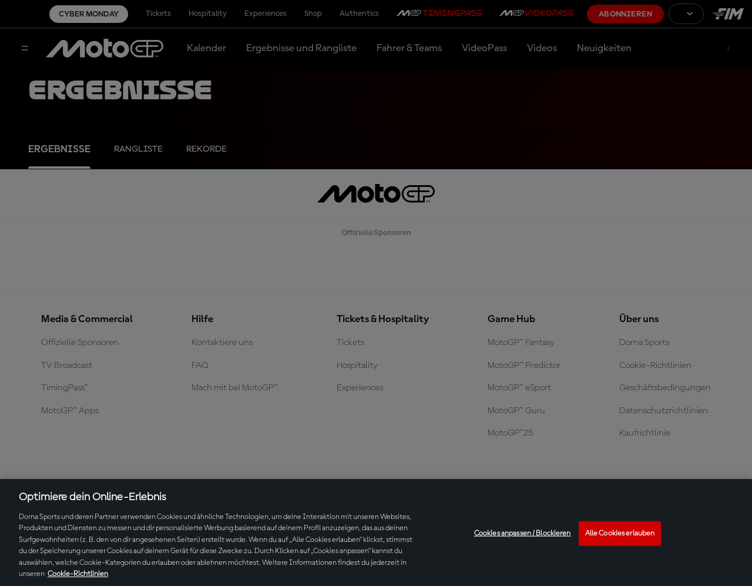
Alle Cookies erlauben (620, 533)
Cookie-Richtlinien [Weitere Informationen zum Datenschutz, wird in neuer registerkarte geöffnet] (78, 574)
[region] (376, 532)
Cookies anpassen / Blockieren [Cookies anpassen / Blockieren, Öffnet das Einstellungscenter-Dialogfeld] (522, 533)
